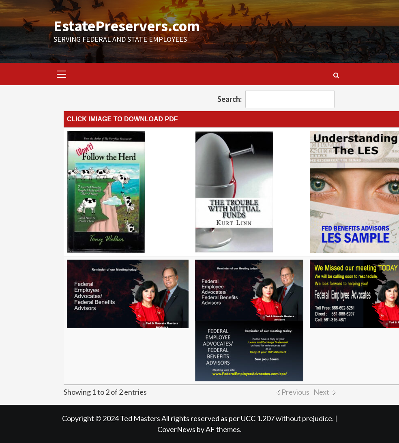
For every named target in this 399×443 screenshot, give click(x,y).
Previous (295, 391)
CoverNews (176, 429)
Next (321, 391)
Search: (276, 99)
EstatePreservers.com (127, 25)
